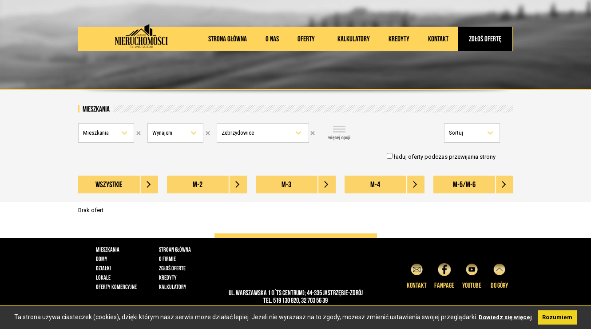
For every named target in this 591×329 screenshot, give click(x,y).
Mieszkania (96, 132)
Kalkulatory (353, 39)
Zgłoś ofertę (485, 39)
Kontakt (438, 39)
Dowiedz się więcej (505, 317)
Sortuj (456, 132)
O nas (272, 39)
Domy (101, 258)
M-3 (286, 184)
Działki (103, 268)
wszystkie (109, 184)
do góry (499, 274)
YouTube (471, 274)
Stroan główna (175, 249)
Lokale (103, 277)
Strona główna (227, 39)
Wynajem (162, 132)
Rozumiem (557, 317)
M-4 (375, 184)
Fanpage (444, 274)
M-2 (197, 184)
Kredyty (399, 39)
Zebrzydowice (238, 132)
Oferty (306, 39)
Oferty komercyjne (116, 286)
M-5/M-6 (464, 184)
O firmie (167, 258)
